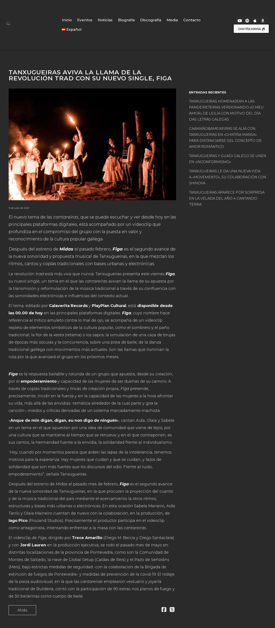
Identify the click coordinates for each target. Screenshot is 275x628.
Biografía (126, 20)
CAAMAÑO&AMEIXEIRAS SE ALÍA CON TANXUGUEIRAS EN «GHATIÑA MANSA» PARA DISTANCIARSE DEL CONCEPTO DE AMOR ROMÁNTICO (225, 138)
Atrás (22, 610)
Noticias (105, 20)
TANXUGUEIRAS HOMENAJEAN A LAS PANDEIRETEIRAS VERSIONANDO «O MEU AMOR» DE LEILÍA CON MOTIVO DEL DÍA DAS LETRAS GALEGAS (226, 110)
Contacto (191, 20)
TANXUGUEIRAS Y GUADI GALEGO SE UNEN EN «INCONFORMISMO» (227, 159)
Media (172, 20)
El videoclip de (27, 537)
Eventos (84, 20)
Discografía (150, 20)
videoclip (153, 320)
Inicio (67, 20)
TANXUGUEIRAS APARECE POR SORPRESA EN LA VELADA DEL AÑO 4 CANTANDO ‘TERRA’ (226, 198)
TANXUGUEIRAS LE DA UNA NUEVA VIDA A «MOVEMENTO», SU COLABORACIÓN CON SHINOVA (227, 177)
